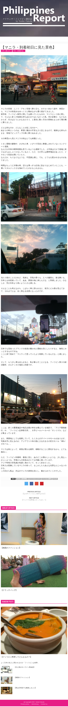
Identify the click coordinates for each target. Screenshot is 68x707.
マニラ (55, 479)
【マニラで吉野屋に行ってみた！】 (34, 500)
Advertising (35, 704)
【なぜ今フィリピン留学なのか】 (34, 494)
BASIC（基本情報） (22, 479)
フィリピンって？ (35, 479)
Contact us (44, 704)
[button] (8, 39)
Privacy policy (25, 704)
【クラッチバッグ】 (9, 590)
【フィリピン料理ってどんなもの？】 (16, 656)
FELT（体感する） (18, 51)
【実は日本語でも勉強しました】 (25, 687)
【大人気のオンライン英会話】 (24, 667)
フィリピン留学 (46, 479)
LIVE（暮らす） (6, 51)
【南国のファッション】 (11, 547)
